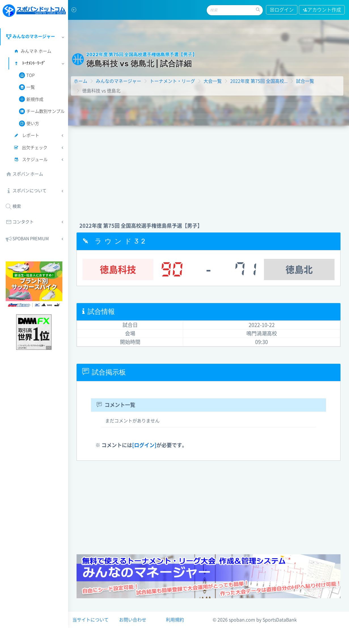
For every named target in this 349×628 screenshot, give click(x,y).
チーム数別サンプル (42, 111)
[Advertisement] (208, 168)
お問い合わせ (132, 620)
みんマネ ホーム (32, 51)
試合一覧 (305, 81)
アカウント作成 (322, 9)
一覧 (27, 87)
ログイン (282, 9)
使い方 (29, 123)
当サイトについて (90, 620)
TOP (27, 75)
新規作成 (31, 99)
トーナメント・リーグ (172, 81)
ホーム (80, 81)
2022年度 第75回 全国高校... (258, 81)
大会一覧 (213, 81)
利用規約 (175, 620)
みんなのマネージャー (118, 81)
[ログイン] (144, 445)
